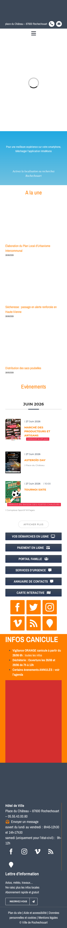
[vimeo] (17, 623)
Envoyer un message (24, 821)
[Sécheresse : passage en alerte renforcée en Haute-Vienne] (33, 285)
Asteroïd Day (35, 460)
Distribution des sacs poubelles (23, 368)
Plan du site (15, 912)
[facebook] (17, 607)
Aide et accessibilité (35, 912)
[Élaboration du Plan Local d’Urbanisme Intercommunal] (33, 224)
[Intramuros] (50, 623)
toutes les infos (33, 655)
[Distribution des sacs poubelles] (33, 346)
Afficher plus (34, 524)
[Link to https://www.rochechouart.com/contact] (59, 24)
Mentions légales (48, 917)
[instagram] (50, 607)
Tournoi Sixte (35, 489)
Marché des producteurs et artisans (37, 431)
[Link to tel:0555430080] (51, 24)
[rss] (33, 623)
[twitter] (33, 607)
